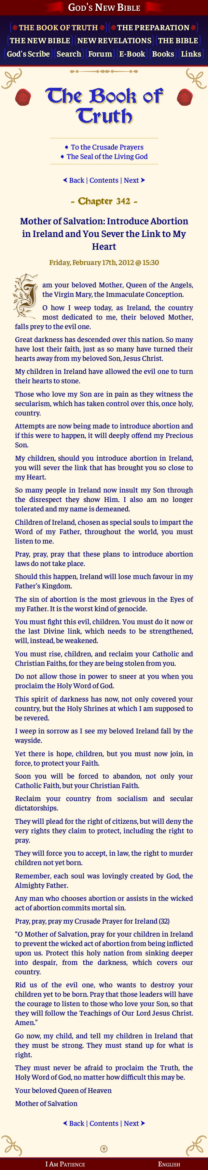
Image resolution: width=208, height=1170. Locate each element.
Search (69, 53)
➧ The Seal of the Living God (104, 156)
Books (163, 53)
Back (73, 179)
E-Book (132, 53)
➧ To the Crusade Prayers (104, 146)
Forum (100, 53)
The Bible (178, 40)
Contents (104, 179)
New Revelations (114, 40)
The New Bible (40, 40)
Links (191, 53)
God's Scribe (28, 53)
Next (135, 179)
